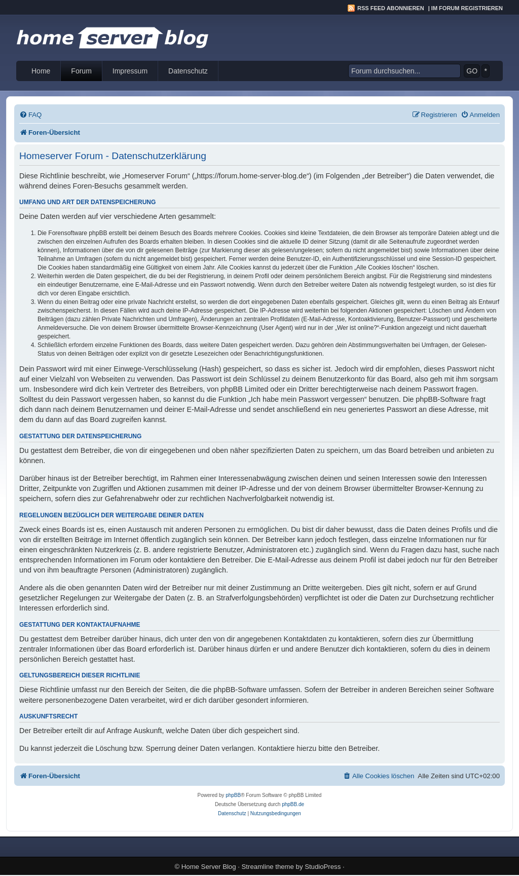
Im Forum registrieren (467, 8)
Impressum (130, 71)
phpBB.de (293, 804)
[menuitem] (30, 114)
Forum (81, 71)
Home (40, 71)
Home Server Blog (208, 866)
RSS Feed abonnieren (390, 8)
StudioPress (323, 866)
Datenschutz (188, 71)
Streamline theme (268, 866)
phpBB (233, 795)
